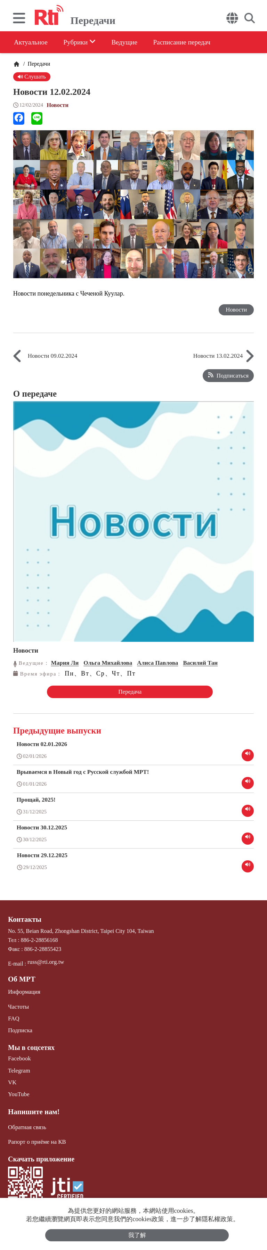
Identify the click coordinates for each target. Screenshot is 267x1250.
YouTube (18, 1090)
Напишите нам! (32, 1107)
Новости (58, 105)
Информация (23, 990)
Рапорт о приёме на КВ (35, 1136)
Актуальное (31, 42)
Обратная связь (26, 1122)
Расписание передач (190, 42)
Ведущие (129, 42)
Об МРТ (21, 978)
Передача (128, 691)
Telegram (18, 1067)
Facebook (19, 1055)
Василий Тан (200, 663)
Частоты (18, 1005)
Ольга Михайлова (107, 663)
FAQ (13, 1016)
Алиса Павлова (157, 663)
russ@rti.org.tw (44, 961)
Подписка (19, 1027)
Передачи (38, 64)
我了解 (137, 1235)
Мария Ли (65, 663)
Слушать (32, 76)
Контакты (24, 918)
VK (12, 1079)
